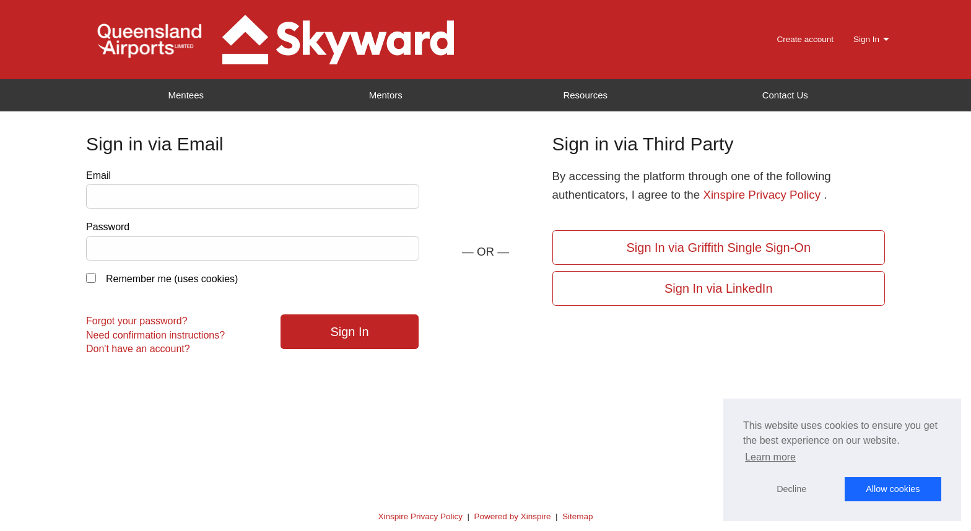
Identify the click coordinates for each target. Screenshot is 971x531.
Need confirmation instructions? (155, 335)
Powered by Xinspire (512, 516)
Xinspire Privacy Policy (762, 194)
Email (98, 175)
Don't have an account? (138, 348)
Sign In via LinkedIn (718, 288)
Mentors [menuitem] (386, 95)
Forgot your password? (137, 321)
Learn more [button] (770, 457)
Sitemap (577, 516)
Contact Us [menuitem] (785, 95)
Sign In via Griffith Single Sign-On (718, 247)
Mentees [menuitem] (186, 95)
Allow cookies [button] (893, 489)
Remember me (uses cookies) (172, 279)
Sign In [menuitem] (866, 39)
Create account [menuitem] (805, 39)
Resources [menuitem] (585, 95)
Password (107, 227)
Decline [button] (791, 489)
